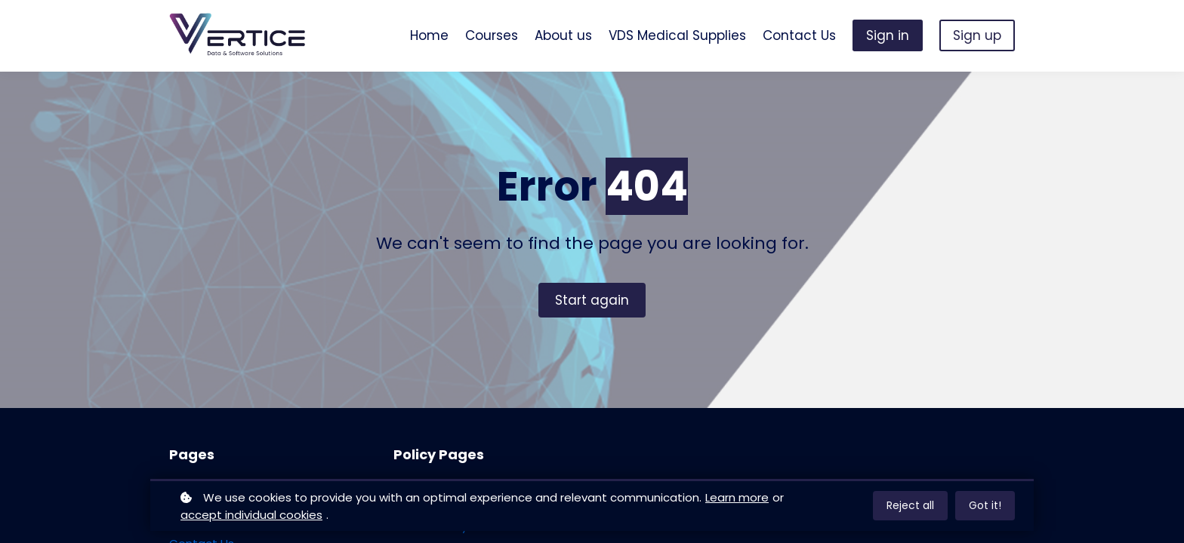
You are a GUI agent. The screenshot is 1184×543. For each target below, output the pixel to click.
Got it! (985, 505)
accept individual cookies (251, 515)
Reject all (910, 505)
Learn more (737, 497)
